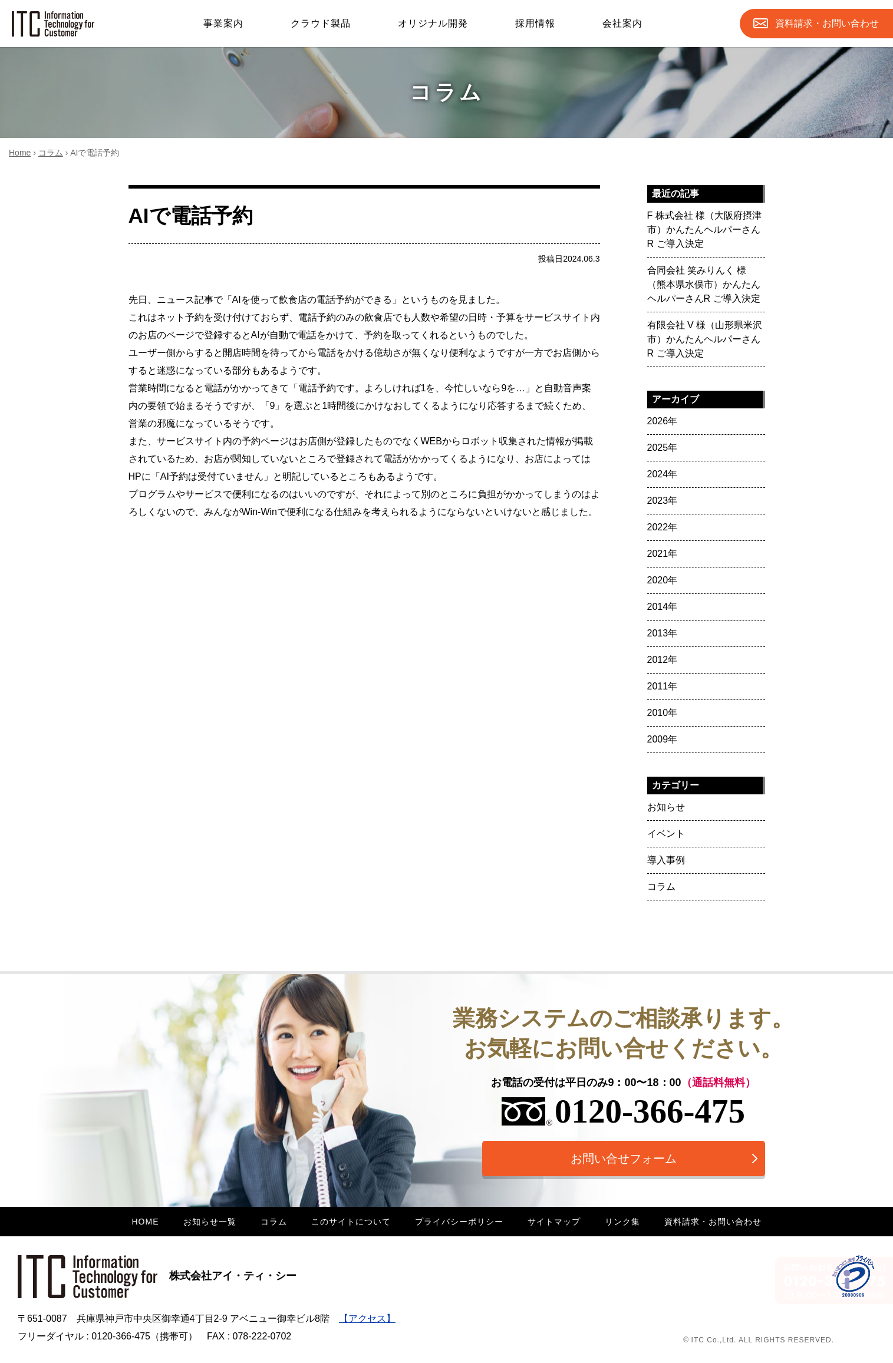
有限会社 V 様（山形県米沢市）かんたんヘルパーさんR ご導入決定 (705, 339)
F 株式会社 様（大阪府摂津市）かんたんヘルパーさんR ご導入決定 (704, 229)
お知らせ (666, 807)
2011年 (662, 686)
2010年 (662, 713)
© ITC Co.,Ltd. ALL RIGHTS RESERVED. (758, 1340)
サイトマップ (554, 1221)
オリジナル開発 (433, 23)
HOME (145, 1221)
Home (20, 152)
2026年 (662, 421)
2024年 (662, 474)
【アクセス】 (367, 1319)
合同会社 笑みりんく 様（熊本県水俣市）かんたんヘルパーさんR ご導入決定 (703, 284)
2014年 (662, 607)
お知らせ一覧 (209, 1221)
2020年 (662, 580)
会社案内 (622, 23)
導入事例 (666, 860)
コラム (50, 152)
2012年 (662, 660)
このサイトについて (351, 1221)
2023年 (662, 501)
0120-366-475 (623, 1111)
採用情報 (535, 23)
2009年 (662, 739)
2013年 (662, 633)
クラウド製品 (321, 23)
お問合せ (827, 23)
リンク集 (622, 1221)
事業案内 (223, 23)
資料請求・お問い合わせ (713, 1221)
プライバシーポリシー (459, 1221)
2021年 (662, 554)
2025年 (662, 448)
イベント (666, 834)
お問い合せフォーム (624, 1158)
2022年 (662, 527)
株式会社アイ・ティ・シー (157, 1276)
